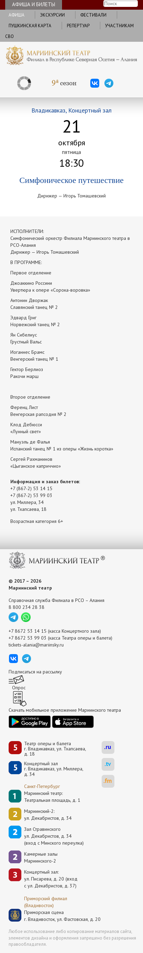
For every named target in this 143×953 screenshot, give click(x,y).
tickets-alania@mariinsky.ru (36, 645)
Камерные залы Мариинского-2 (41, 857)
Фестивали (93, 15)
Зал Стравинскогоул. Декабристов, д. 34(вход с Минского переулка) (54, 836)
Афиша (16, 15)
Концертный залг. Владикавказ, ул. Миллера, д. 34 (53, 769)
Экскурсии (52, 15)
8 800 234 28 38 (26, 607)
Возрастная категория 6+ (36, 521)
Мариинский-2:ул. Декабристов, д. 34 (48, 814)
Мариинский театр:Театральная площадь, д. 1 (52, 796)
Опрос (18, 687)
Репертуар (78, 26)
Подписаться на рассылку (35, 672)
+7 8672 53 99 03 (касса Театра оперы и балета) (60, 638)
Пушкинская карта (30, 26)
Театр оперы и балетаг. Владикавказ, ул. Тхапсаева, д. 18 (55, 749)
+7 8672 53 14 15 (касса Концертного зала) (55, 631)
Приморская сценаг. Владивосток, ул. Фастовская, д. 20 (55, 915)
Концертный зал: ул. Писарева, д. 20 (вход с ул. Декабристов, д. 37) (51, 879)
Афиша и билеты (33, 4)
